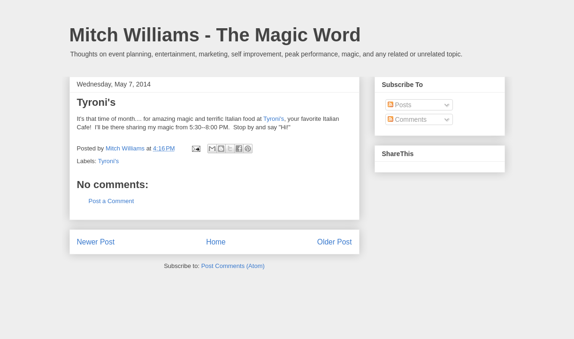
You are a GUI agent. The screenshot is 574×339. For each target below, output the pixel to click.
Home (216, 242)
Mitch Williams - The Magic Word (215, 34)
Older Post (334, 242)
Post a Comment (111, 201)
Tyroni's (273, 118)
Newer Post (96, 242)
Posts (400, 105)
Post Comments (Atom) (233, 265)
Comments (407, 119)
